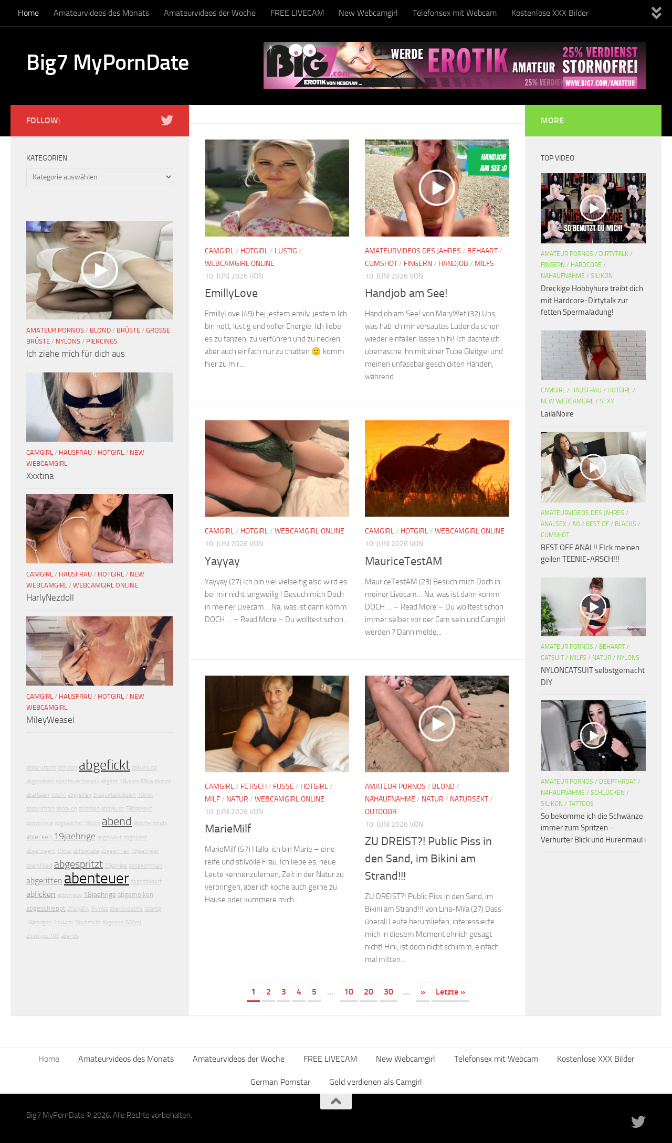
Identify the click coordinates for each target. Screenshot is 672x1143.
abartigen (37, 795)
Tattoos (581, 803)
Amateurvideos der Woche (210, 13)
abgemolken (135, 895)
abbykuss (112, 808)
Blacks (625, 524)
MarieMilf (228, 829)
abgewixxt (109, 837)
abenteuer (96, 878)
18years (129, 781)
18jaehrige (99, 894)
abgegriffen (115, 851)
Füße (283, 786)
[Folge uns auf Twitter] (167, 120)
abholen (67, 767)
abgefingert (40, 851)
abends (70, 936)
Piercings (102, 341)
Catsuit (552, 657)
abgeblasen (40, 781)
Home (28, 13)
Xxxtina (40, 476)
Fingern (418, 263)
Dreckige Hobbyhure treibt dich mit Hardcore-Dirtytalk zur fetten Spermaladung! (592, 300)
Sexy (607, 401)
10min (145, 795)
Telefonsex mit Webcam (455, 13)
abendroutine (126, 908)
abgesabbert (146, 881)
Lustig (286, 251)
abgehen (113, 922)
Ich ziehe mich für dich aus (75, 353)
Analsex (553, 524)
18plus (92, 823)
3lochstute (88, 922)
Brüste (128, 330)
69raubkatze (156, 781)
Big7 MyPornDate (107, 62)
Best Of (597, 524)
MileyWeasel (50, 719)
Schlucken (608, 792)
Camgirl (219, 251)
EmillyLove (231, 293)
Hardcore (586, 265)
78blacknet (138, 808)
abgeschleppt (46, 908)
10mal (64, 851)
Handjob (453, 263)
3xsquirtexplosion (114, 795)
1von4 (58, 795)
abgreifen (79, 795)
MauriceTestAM (403, 561)
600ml (133, 922)
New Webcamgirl (368, 13)
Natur (237, 799)
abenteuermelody (77, 781)
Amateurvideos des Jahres (413, 251)
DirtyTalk (613, 254)
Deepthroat (617, 781)
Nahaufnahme (390, 799)
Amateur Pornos (395, 786)
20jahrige (115, 865)
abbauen (66, 808)
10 (348, 992)
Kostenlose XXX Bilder (550, 13)
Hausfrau (75, 452)
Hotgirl (254, 251)
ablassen (89, 808)
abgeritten (44, 880)
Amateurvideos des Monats (101, 13)
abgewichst (68, 823)
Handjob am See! (406, 293)
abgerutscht (41, 767)
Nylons (68, 341)
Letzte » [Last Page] (450, 992)
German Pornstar (280, 1082)
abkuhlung (144, 767)
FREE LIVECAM (297, 13)
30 (388, 992)
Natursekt (469, 799)
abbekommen (145, 865)
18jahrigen (39, 922)
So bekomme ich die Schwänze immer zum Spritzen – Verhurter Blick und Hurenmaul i (593, 828)
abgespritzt (78, 864)
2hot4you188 (42, 936)
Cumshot (381, 263)
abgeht (109, 781)
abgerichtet (40, 808)
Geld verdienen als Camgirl (375, 1082)
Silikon (602, 276)
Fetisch (253, 786)
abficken (41, 894)
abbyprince (39, 823)
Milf (212, 799)
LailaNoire (557, 414)
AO (576, 524)
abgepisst (135, 837)
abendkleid (39, 865)
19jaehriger (145, 851)
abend (117, 821)
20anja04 (78, 908)
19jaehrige (75, 836)
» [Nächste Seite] (423, 992)
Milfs (484, 263)
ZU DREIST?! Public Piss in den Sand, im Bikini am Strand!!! (428, 859)
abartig (152, 908)
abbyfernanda (150, 823)
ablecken (39, 837)
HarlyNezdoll (50, 597)
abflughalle (86, 851)
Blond (443, 786)
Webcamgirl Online (240, 263)
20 (368, 992)
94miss (99, 908)
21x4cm (63, 922)
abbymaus (69, 895)
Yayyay (222, 561)
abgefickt (104, 765)
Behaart (482, 251)
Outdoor (381, 811)
